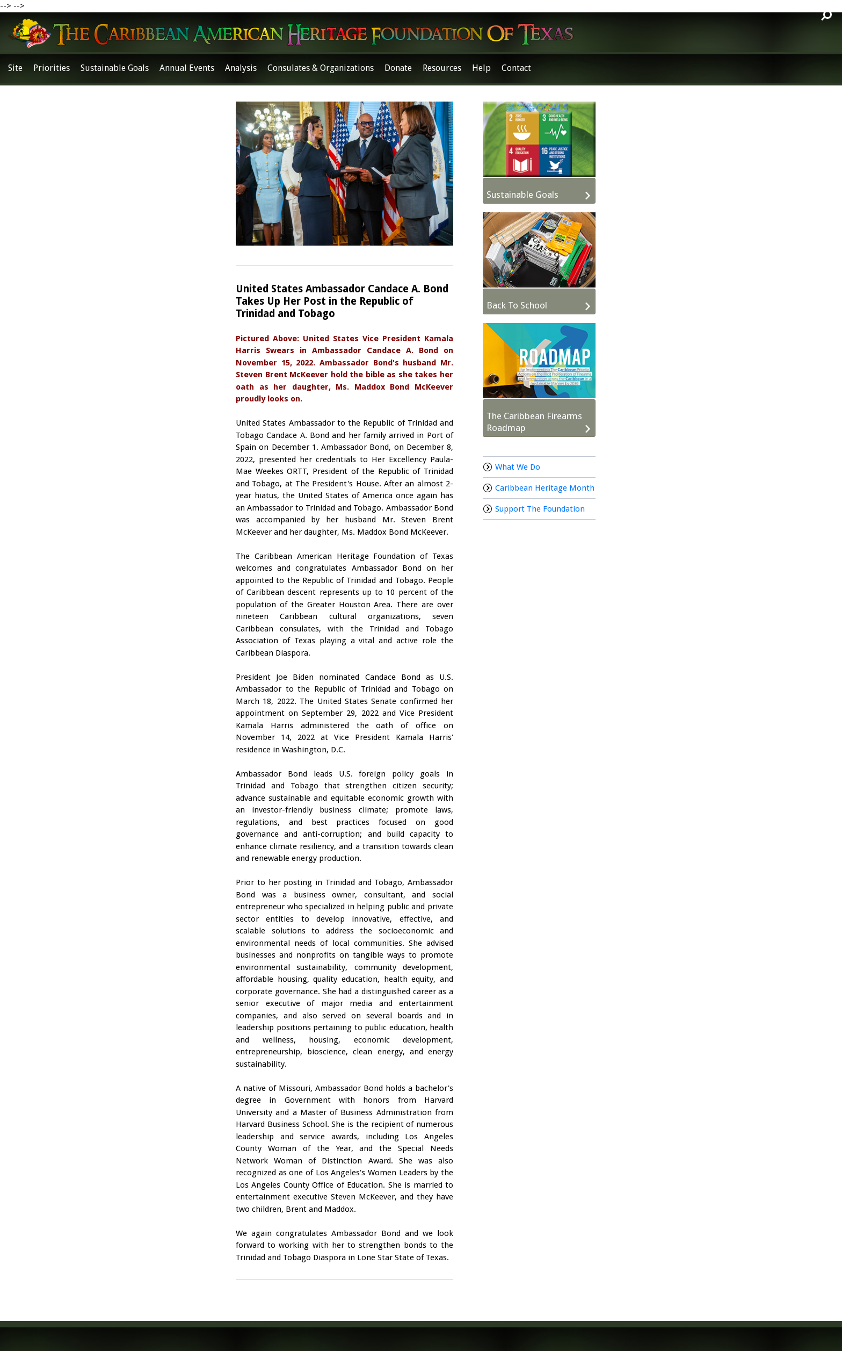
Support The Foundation (540, 509)
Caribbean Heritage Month (544, 488)
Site (15, 68)
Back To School (517, 305)
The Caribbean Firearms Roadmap (534, 422)
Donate (398, 68)
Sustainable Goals (115, 68)
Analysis (241, 68)
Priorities (51, 68)
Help (481, 68)
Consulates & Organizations (320, 68)
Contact (516, 68)
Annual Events (186, 68)
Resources (442, 68)
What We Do (517, 467)
